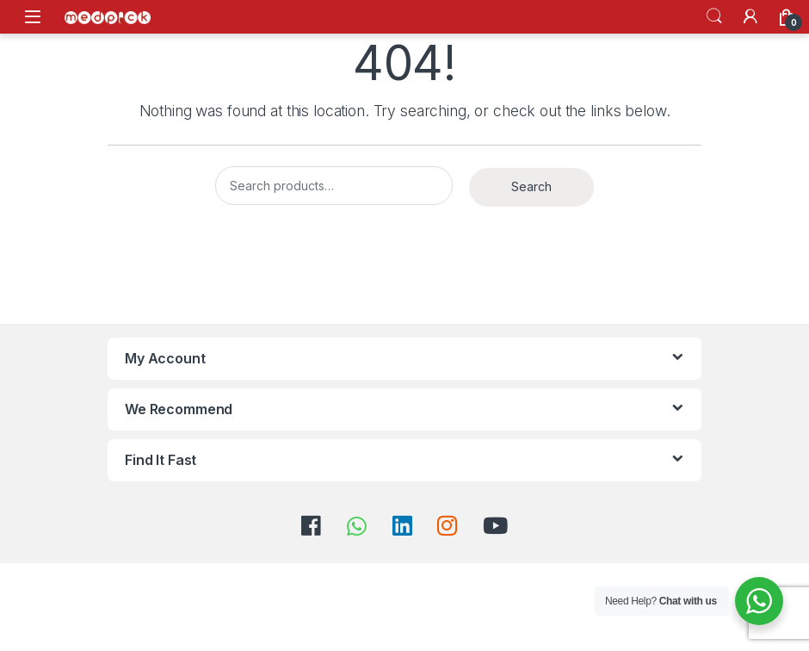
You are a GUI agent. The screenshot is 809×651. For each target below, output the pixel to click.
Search (714, 16)
